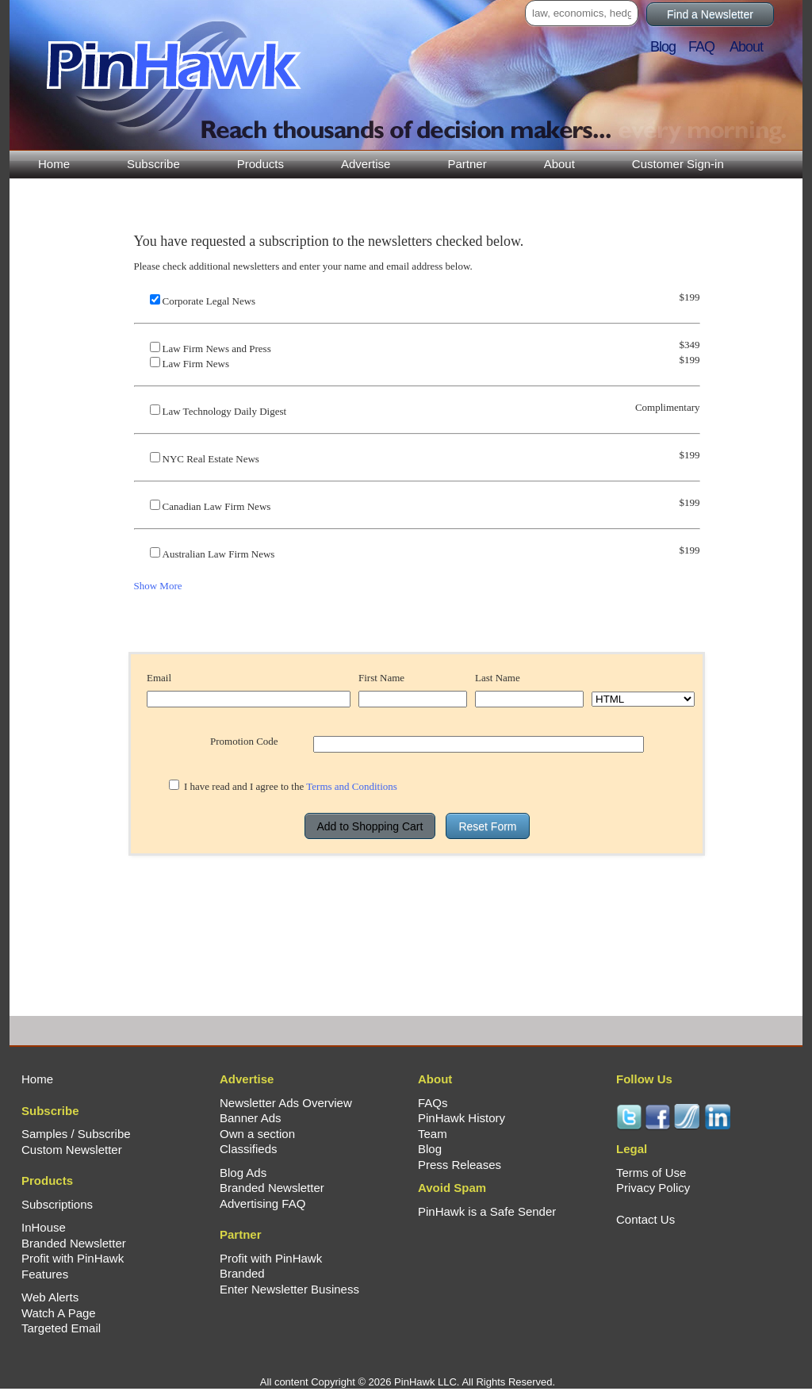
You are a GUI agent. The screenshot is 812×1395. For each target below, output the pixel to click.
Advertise (366, 164)
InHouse (43, 1227)
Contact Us (645, 1219)
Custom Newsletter (71, 1149)
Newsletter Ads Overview (286, 1102)
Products (260, 164)
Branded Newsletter (73, 1243)
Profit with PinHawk (72, 1258)
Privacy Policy (653, 1187)
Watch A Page (58, 1313)
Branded (242, 1273)
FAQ (707, 47)
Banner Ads (251, 1118)
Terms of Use (651, 1172)
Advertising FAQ (262, 1203)
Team (432, 1133)
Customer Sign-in (678, 164)
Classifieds (249, 1148)
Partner (466, 164)
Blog (667, 47)
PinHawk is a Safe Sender (487, 1211)
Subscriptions (57, 1204)
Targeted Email (61, 1328)
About (559, 164)
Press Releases (459, 1164)
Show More (158, 586)
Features (44, 1274)
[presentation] (417, 887)
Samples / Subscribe (76, 1133)
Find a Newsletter (710, 14)
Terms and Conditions (351, 786)
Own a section (257, 1133)
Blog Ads (243, 1172)
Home (54, 164)
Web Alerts (50, 1297)
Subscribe (153, 164)
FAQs (433, 1102)
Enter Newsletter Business (289, 1289)
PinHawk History (461, 1118)
